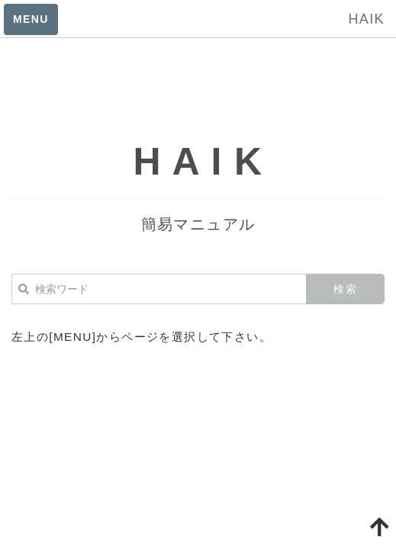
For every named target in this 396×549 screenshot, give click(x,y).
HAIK (366, 19)
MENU (31, 19)
